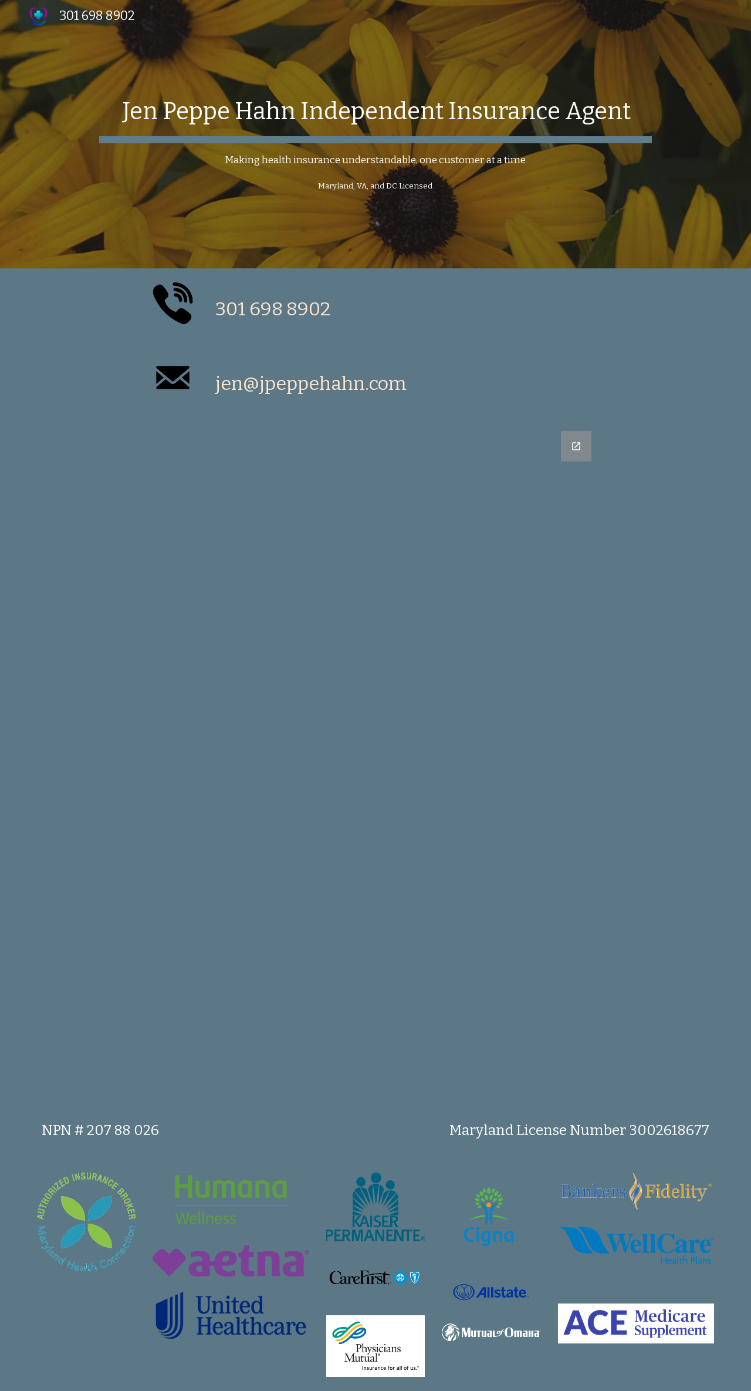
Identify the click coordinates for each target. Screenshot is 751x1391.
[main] (375, 134)
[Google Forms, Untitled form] (375, 760)
